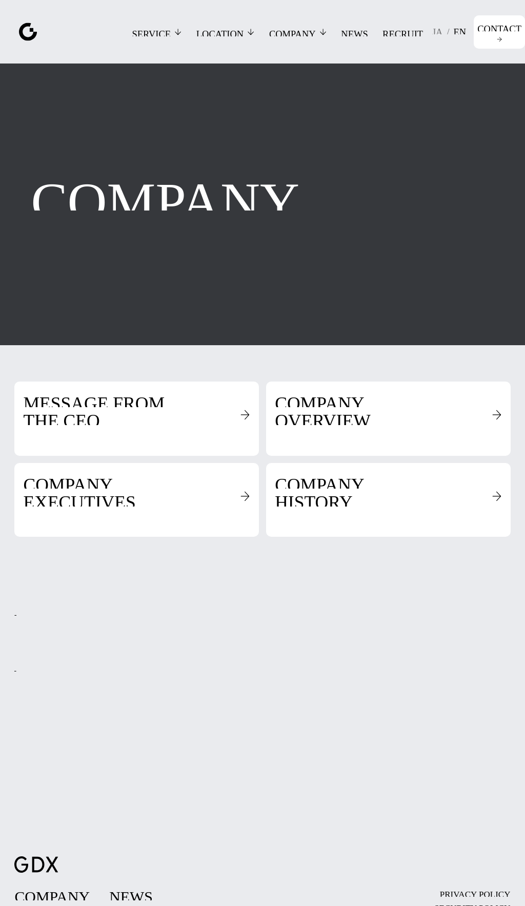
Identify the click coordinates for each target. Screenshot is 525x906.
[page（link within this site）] (52, 894)
